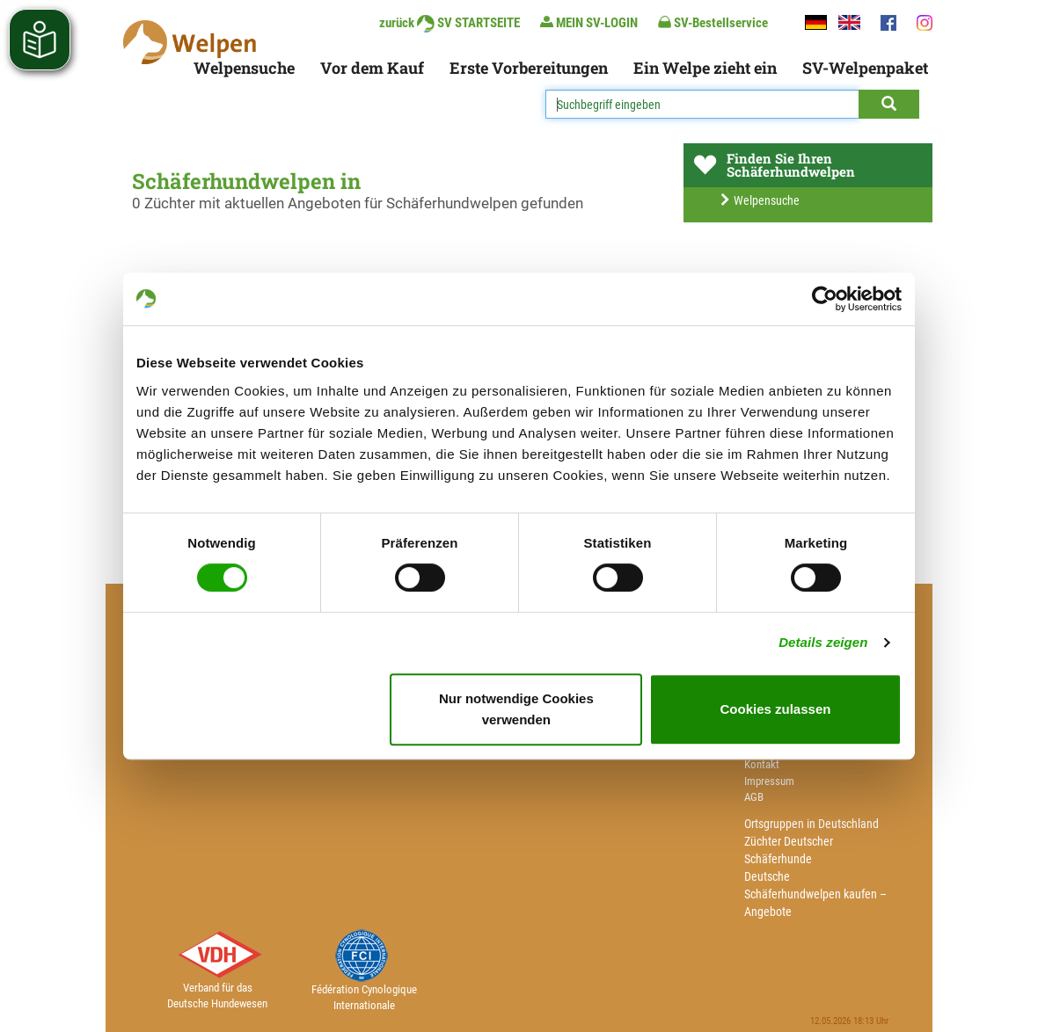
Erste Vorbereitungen (529, 67)
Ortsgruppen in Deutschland (811, 824)
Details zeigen (822, 642)
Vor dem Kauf (372, 67)
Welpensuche (244, 67)
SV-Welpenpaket (865, 67)
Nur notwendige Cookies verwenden (516, 709)
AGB (754, 796)
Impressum (769, 781)
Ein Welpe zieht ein (705, 67)
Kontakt (761, 764)
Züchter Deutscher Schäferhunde (788, 850)
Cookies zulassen (775, 708)
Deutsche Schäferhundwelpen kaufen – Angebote (815, 894)
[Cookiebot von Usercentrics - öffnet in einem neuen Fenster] (825, 299)
